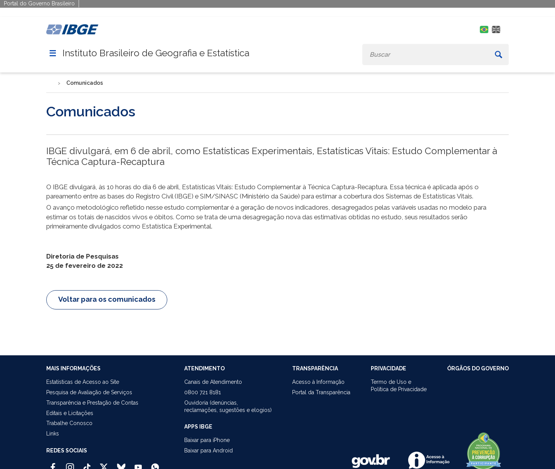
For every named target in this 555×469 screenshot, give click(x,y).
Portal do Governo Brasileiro (39, 3)
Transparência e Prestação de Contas (92, 403)
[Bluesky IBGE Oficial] (121, 464)
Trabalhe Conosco (69, 423)
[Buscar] (498, 54)
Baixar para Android (208, 450)
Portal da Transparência (321, 392)
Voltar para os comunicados (106, 299)
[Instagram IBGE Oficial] (70, 464)
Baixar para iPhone (207, 440)
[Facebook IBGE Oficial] (53, 464)
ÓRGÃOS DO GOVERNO (478, 368)
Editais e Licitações (69, 413)
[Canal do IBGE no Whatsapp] (155, 464)
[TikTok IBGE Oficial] (87, 464)
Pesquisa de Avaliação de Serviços (89, 392)
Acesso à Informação (318, 382)
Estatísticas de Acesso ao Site (82, 382)
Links (52, 433)
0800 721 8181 (202, 392)
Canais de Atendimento (213, 382)
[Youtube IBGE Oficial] (138, 464)
